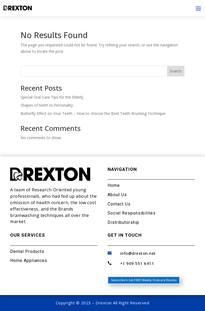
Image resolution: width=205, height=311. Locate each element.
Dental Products (27, 251)
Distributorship (123, 222)
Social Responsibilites (132, 213)
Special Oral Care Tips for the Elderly (52, 97)
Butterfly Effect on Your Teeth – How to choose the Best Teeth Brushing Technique (93, 113)
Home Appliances (28, 260)
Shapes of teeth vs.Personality (47, 105)
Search (176, 71)
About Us (117, 194)
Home (114, 185)
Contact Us (119, 204)
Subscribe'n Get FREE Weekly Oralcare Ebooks (143, 280)
